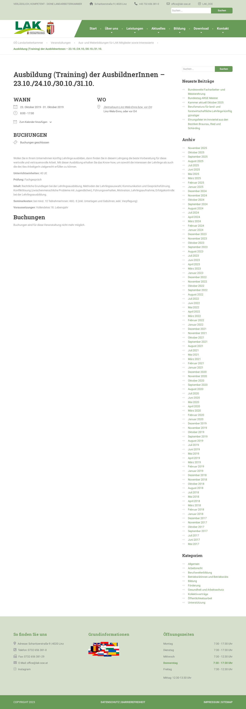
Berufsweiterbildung (200, 572)
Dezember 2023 (197, 234)
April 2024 (194, 217)
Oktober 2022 (196, 285)
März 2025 (194, 178)
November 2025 (197, 148)
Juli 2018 (193, 492)
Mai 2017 (193, 543)
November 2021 (197, 333)
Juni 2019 (194, 449)
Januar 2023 (195, 272)
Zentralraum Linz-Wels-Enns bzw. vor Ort (128, 107)
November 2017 (197, 522)
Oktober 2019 (196, 432)
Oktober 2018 (196, 483)
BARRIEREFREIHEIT (133, 702)
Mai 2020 (193, 402)
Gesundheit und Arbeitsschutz (206, 589)
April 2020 (194, 406)
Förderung (194, 585)
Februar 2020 (196, 414)
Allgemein (193, 563)
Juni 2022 (194, 303)
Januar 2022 (195, 324)
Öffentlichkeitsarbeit (200, 598)
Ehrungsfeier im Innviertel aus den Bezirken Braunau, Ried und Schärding (208, 124)
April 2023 (194, 264)
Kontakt (223, 28)
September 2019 (198, 436)
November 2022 (197, 281)
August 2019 (195, 440)
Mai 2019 (193, 453)
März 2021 (194, 359)
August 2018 (195, 488)
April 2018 (194, 501)
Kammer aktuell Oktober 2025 (206, 102)
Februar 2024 (196, 225)
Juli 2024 (193, 212)
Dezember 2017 (197, 518)
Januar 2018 (195, 513)
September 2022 (198, 290)
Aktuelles (158, 28)
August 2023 (195, 251)
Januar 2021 (195, 367)
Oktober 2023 (196, 242)
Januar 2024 (195, 229)
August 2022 (195, 294)
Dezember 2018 (197, 475)
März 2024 (194, 221)
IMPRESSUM (211, 702)
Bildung (179, 28)
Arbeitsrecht (195, 568)
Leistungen (134, 28)
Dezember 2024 (197, 191)
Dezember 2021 (197, 328)
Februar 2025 (196, 182)
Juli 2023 (193, 255)
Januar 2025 (195, 186)
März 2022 (194, 316)
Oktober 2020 (196, 380)
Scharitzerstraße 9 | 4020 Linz (46, 643)
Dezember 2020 (197, 371)
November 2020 (197, 376)
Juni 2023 (194, 260)
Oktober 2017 (196, 526)
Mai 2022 (193, 307)
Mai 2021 (193, 354)
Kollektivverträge (198, 594)
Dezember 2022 (197, 277)
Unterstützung (196, 602)
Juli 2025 (193, 165)
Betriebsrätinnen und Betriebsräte (208, 576)
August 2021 (195, 345)
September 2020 (198, 384)
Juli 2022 (193, 298)
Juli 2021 (193, 350)
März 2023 (194, 268)
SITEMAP (227, 702)
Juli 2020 (193, 393)
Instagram (24, 669)
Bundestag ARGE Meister (203, 98)
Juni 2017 (194, 539)
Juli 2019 (193, 444)
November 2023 (197, 238)
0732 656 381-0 (37, 650)
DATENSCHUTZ (110, 702)
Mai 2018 (193, 496)
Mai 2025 (193, 173)
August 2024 (195, 208)
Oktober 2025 (196, 152)
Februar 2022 (196, 320)
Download (201, 28)
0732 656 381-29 (34, 656)
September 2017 (198, 531)
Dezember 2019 (197, 423)
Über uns (111, 28)
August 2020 (195, 389)
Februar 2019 (196, 466)
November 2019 (197, 427)
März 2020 (194, 410)
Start (93, 28)
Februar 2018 (196, 509)
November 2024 (197, 195)
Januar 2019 (195, 470)
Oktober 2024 (196, 199)
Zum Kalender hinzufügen (30, 122)
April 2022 (194, 311)
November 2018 (197, 479)
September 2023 (198, 247)
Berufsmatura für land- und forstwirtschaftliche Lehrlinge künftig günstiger (210, 111)
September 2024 (198, 204)
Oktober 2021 (196, 337)
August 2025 (195, 161)
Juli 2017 (193, 535)
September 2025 (198, 156)
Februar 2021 (196, 363)
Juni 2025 (194, 169)
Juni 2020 (194, 397)
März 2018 (194, 505)
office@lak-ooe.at (37, 662)
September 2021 (198, 341)
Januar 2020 (195, 419)
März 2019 (194, 462)
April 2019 (194, 458)
